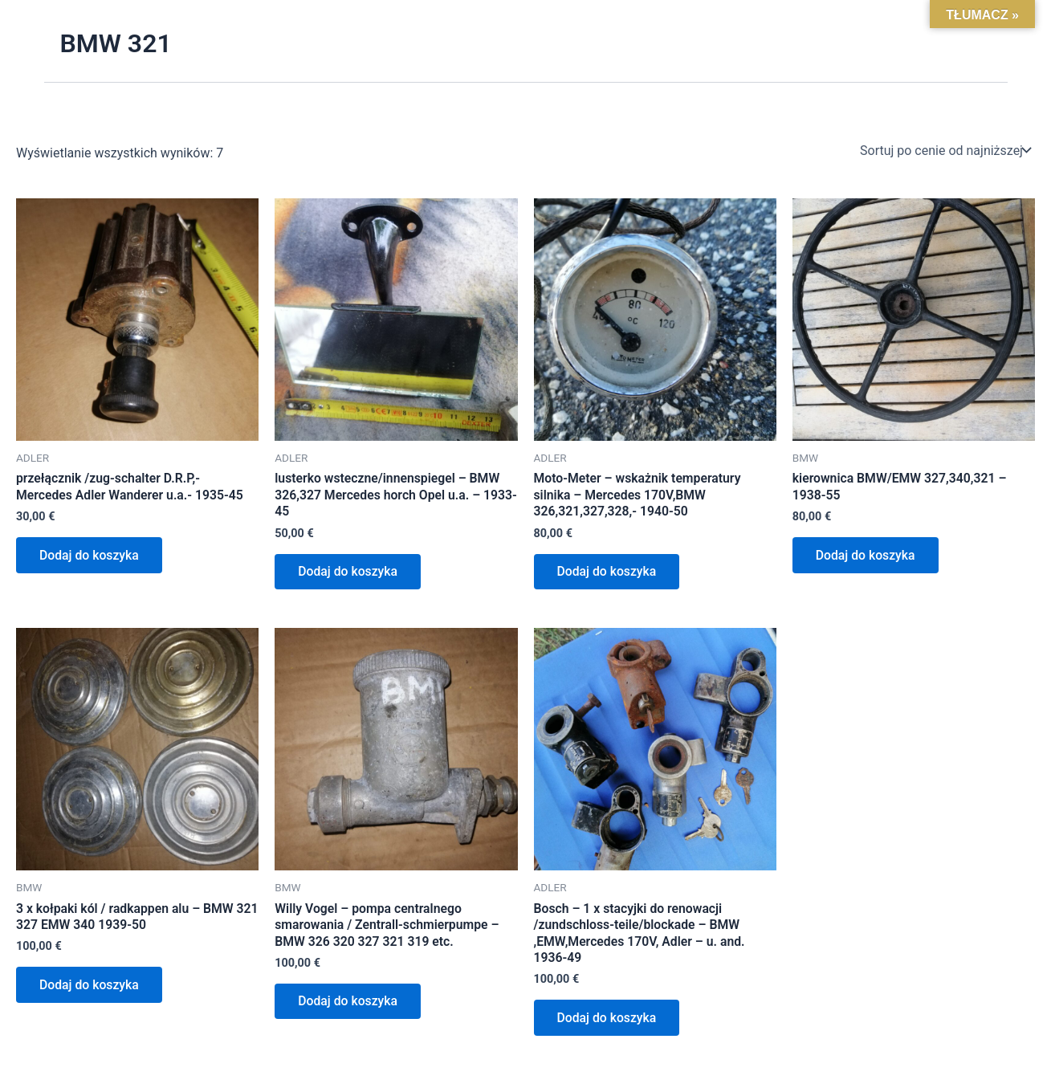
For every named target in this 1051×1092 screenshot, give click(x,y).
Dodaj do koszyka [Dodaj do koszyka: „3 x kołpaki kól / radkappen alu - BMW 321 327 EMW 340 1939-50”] (90, 988)
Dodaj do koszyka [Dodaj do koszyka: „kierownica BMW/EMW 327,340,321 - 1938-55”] (867, 556)
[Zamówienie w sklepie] (944, 150)
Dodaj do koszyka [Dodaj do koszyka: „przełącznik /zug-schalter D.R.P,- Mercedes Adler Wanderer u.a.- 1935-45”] (90, 556)
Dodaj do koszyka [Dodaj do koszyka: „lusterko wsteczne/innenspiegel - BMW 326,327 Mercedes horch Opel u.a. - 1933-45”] (349, 573)
